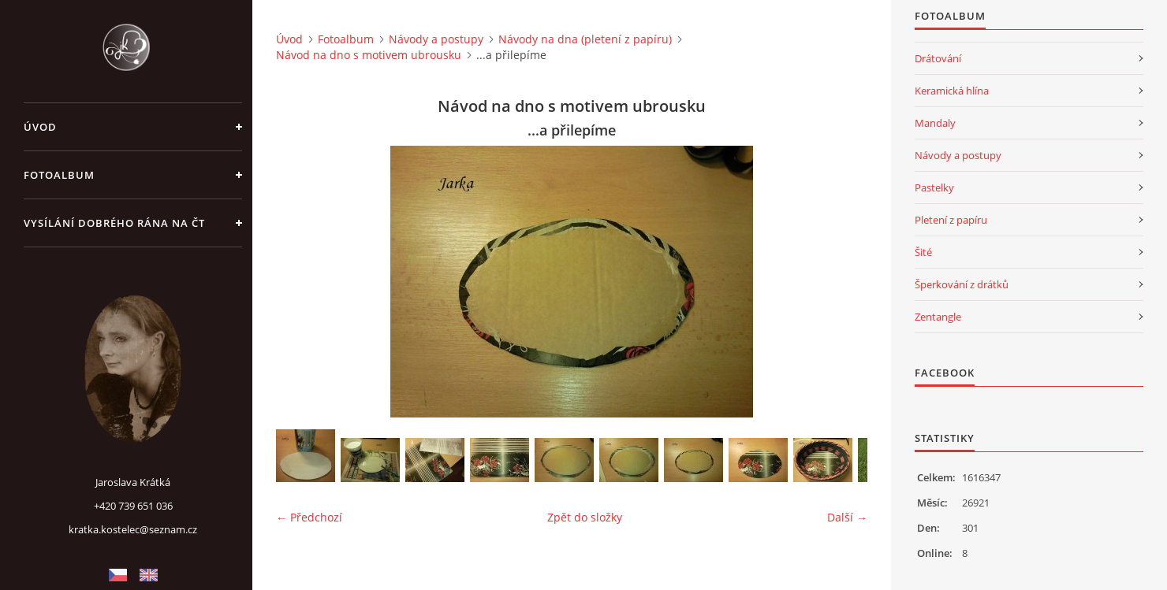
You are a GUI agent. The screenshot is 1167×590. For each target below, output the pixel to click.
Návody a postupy (436, 39)
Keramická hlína (952, 90)
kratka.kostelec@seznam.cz (133, 529)
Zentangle (938, 317)
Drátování (938, 58)
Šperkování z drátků (962, 284)
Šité (923, 252)
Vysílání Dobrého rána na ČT (114, 223)
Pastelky (934, 187)
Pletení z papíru (951, 220)
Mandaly (935, 123)
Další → (847, 517)
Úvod (40, 127)
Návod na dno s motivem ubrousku (368, 54)
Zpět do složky (584, 517)
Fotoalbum (59, 175)
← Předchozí (309, 517)
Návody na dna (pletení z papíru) (585, 39)
